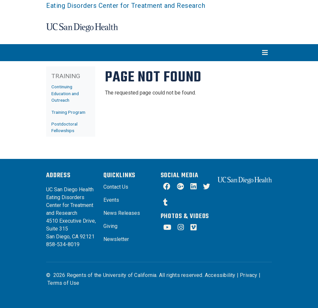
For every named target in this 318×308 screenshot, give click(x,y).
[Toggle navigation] (159, 52)
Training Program (68, 112)
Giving (110, 226)
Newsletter (116, 239)
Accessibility (220, 275)
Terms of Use (63, 283)
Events (111, 200)
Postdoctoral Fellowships (64, 127)
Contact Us (115, 187)
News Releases (121, 213)
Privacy (248, 275)
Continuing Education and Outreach (65, 93)
